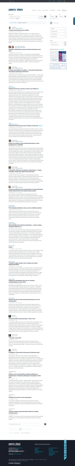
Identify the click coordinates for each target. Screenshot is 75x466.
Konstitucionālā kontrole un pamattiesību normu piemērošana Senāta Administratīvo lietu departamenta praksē (26, 190)
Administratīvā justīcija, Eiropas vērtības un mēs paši (23, 125)
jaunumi (10, 372)
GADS (57, 18)
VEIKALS (39, 10)
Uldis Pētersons (11, 205)
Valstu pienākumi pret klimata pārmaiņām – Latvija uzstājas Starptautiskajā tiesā (25, 225)
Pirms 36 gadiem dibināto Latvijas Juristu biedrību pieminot (25, 208)
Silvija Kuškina (17, 46)
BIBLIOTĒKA (45, 10)
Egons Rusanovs (15, 334)
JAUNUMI (59, 10)
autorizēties (59, 1)
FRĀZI (18, 18)
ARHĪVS (63, 10)
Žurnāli (36, 449)
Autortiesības (52, 452)
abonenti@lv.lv (19, 448)
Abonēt (54, 1)
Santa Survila (14, 349)
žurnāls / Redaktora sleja (13, 124)
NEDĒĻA (51, 18)
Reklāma (37, 450)
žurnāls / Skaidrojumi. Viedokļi (17, 28)
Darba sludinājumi (39, 451)
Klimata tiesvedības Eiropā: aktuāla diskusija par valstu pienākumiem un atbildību (24, 144)
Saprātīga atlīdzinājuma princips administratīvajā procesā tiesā (25, 50)
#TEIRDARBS (52, 10)
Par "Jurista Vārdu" (53, 448)
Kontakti (51, 455)
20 (10, 432)
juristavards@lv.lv (17, 454)
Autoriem (51, 450)
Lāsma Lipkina (22, 46)
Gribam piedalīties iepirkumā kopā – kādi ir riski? (22, 318)
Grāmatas (37, 452)
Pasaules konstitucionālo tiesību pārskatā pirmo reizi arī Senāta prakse (24, 300)
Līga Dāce (10, 123)
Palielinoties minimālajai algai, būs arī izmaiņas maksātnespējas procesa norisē (22, 281)
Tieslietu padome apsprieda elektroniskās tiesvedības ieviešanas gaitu (24, 412)
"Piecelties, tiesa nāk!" (15, 338)
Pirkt (50, 1)
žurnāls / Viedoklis (12, 206)
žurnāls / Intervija (12, 87)
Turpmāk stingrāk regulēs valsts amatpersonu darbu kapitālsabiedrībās (23, 263)
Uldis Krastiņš (11, 222)
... (25, 429)
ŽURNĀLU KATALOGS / (57, 49)
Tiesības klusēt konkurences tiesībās (19, 30)
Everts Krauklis (14, 140)
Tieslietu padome (12, 408)
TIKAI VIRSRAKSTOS (12, 18)
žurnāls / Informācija (12, 223)
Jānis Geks (14, 27)
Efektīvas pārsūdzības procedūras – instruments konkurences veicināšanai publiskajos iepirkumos (25, 70)
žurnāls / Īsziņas (11, 245)
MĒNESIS (54, 18)
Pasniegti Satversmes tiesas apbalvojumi (20, 397)
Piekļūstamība (52, 454)
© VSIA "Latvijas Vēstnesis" (41, 459)
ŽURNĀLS (34, 10)
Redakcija (51, 449)
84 (28, 429)
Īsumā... (11, 247)
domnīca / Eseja (14, 316)
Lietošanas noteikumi (53, 451)
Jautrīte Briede (14, 186)
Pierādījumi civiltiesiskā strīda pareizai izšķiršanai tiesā (24, 352)
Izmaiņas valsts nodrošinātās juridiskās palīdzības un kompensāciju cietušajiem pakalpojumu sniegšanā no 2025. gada (25, 375)
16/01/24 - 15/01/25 (22, 22)
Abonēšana (37, 448)
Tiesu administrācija (12, 371)
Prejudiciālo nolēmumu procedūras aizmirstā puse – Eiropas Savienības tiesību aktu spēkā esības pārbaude (25, 170)
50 (12, 432)
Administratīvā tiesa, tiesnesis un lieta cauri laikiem (23, 88)
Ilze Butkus (11, 86)
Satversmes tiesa (12, 394)
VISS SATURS (13, 22)
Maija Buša (14, 315)
